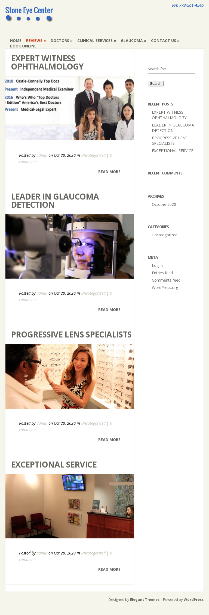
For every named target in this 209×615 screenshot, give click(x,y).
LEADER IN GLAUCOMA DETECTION (55, 200)
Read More (109, 171)
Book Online (23, 46)
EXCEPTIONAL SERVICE (54, 464)
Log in (157, 265)
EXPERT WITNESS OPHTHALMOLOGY (47, 62)
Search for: (157, 68)
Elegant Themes (144, 599)
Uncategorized (93, 155)
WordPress (194, 599)
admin (41, 155)
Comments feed (166, 280)
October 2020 (164, 204)
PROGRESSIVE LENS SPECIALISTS (71, 334)
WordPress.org (165, 287)
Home (15, 40)
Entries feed (162, 272)
